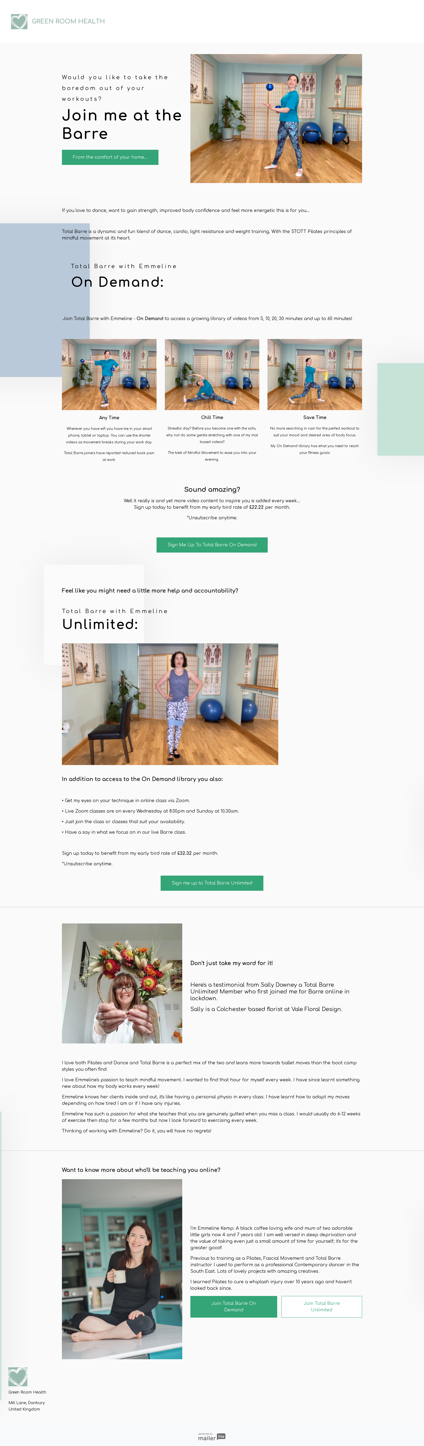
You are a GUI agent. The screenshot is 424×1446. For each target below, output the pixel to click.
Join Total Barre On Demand (233, 1306)
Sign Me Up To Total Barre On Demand (212, 545)
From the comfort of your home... (110, 157)
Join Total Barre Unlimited (322, 1306)
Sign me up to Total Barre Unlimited (212, 883)
